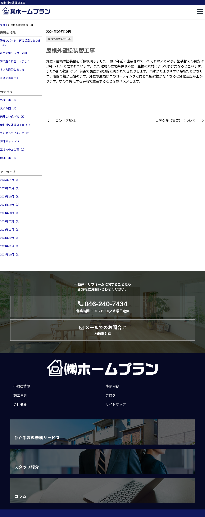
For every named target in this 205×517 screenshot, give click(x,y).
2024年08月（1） (10, 213)
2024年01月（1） (10, 229)
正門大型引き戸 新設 (13, 53)
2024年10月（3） (10, 196)
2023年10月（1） (10, 254)
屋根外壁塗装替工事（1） (15, 125)
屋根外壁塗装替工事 (59, 39)
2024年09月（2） (10, 205)
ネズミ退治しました (12, 69)
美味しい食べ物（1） (13, 116)
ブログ (111, 395)
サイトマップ (116, 404)
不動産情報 (21, 385)
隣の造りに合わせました (15, 61)
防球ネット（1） (10, 141)
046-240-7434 (102, 306)
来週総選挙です (9, 78)
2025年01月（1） (10, 188)
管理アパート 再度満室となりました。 (20, 43)
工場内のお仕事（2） (13, 149)
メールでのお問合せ (102, 330)
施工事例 (20, 395)
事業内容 (112, 385)
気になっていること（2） (15, 133)
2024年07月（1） (10, 221)
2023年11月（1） (10, 246)
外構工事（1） (9, 100)
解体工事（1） (9, 158)
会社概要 (20, 404)
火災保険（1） (9, 108)
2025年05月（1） (10, 180)
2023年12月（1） (10, 238)
